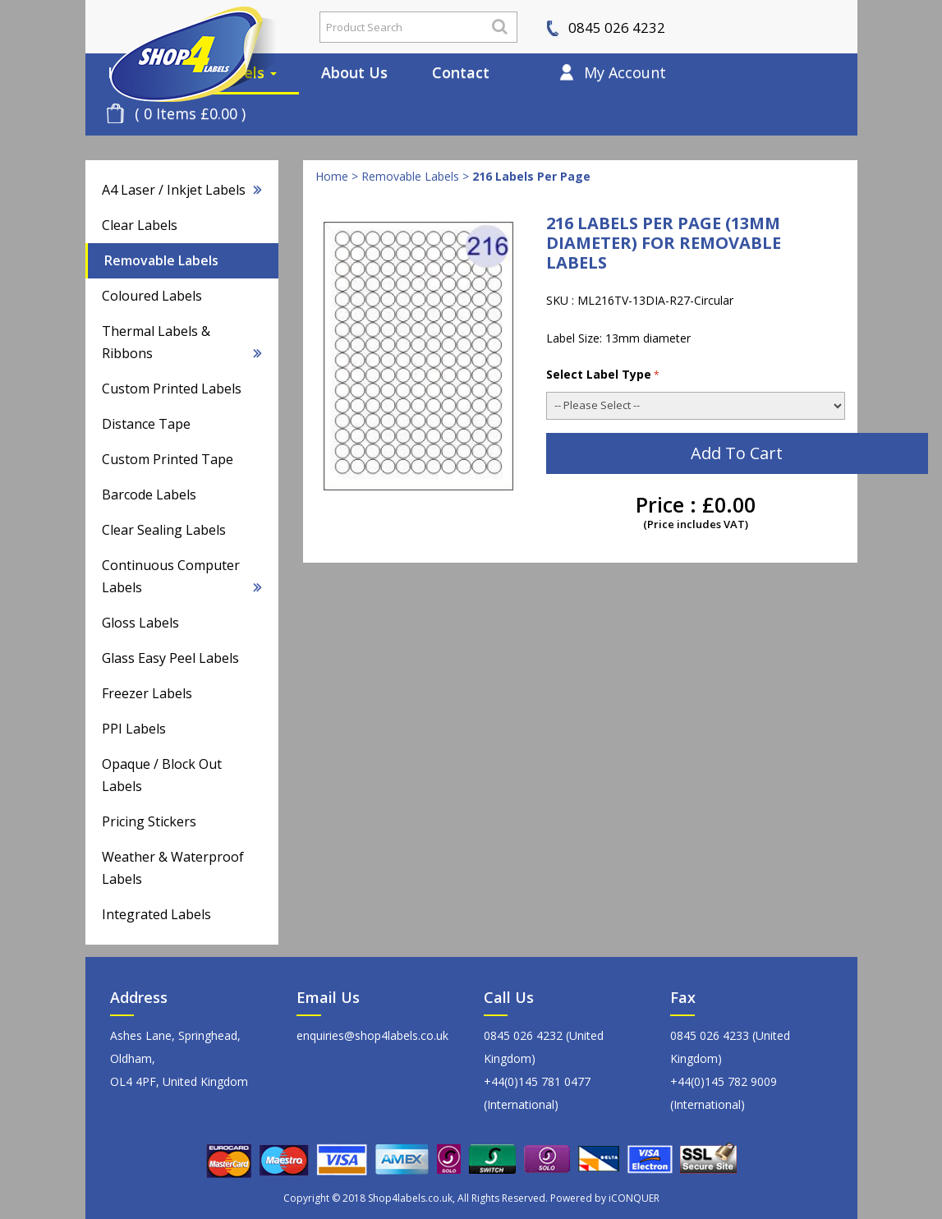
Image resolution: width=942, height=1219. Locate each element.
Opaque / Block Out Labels (162, 775)
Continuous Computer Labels (182, 576)
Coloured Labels (152, 296)
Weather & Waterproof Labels (173, 868)
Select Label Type (602, 374)
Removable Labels (161, 260)
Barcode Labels (149, 494)
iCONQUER (634, 1198)
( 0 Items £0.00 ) (190, 113)
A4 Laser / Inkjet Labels (182, 190)
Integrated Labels (156, 914)
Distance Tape (146, 424)
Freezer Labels (147, 693)
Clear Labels (139, 225)
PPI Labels (134, 729)
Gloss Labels (140, 623)
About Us (354, 72)
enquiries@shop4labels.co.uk (372, 1035)
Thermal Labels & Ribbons (182, 342)
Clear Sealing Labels (164, 530)
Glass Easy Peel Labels (170, 658)
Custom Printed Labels (171, 389)
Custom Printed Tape (167, 459)
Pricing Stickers (149, 821)
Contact (460, 72)
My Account (625, 72)
